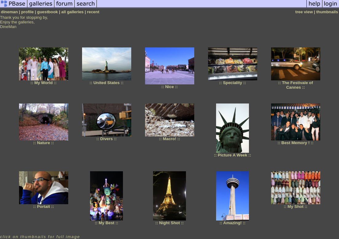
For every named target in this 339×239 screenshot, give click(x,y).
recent (93, 12)
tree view (304, 12)
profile (27, 12)
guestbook (47, 12)
